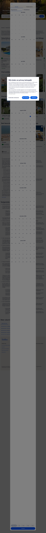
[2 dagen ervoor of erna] (23, 525)
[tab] (16, 7)
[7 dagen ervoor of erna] (32, 525)
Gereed (23, 528)
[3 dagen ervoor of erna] (28, 525)
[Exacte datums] (14, 525)
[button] (27, 18)
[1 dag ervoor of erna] (18, 525)
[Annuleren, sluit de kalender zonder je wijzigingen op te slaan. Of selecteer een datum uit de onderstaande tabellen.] (12, 4)
